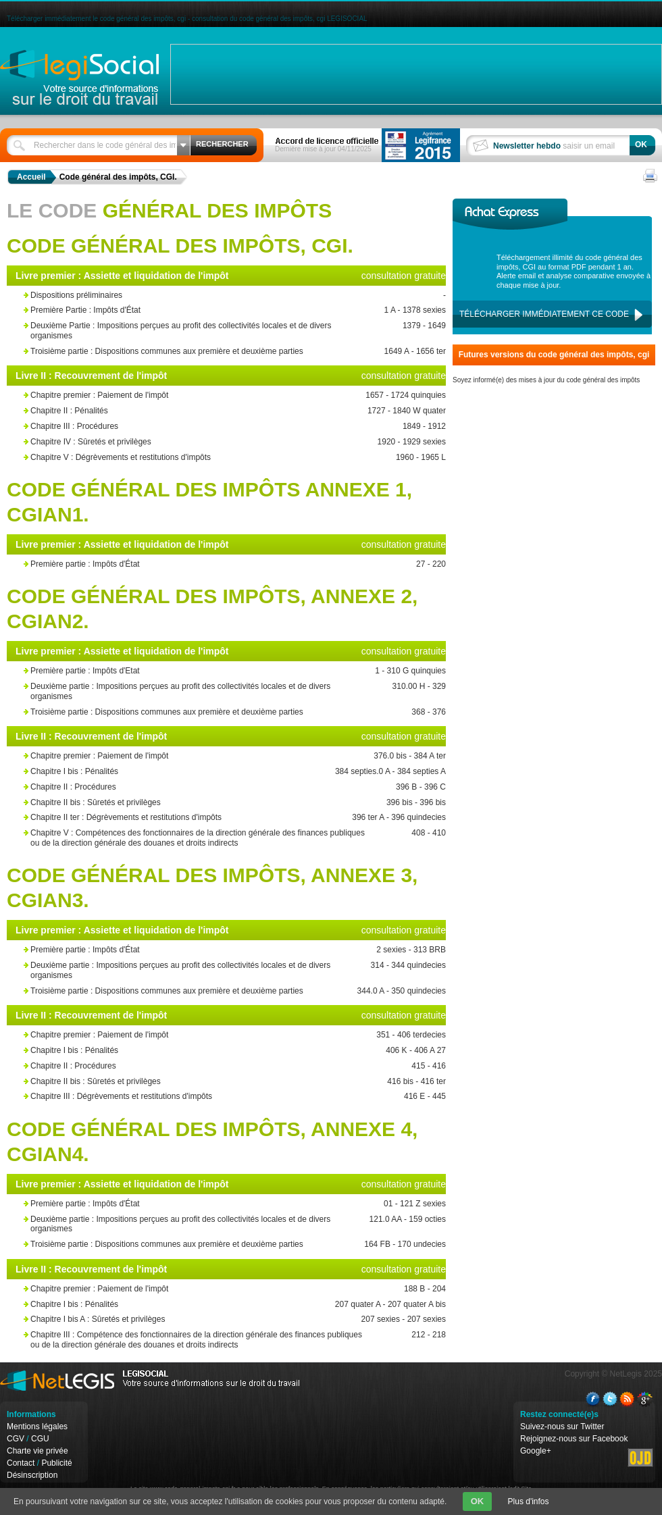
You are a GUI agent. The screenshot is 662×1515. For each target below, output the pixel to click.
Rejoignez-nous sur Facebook (574, 1438)
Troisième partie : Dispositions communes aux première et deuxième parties (201, 351)
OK (477, 1501)
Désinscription (32, 1475)
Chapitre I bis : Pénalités (201, 772)
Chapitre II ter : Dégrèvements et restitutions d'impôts (201, 818)
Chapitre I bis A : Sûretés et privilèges (201, 1319)
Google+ (535, 1451)
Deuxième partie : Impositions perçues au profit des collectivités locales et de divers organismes (201, 691)
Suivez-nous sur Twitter (562, 1426)
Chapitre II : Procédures (201, 787)
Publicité (56, 1463)
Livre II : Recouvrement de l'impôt (91, 375)
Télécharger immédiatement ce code (544, 314)
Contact (20, 1463)
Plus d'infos (528, 1501)
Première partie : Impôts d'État (201, 564)
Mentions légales (37, 1426)
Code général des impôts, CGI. (118, 177)
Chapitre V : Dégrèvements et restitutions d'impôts (201, 458)
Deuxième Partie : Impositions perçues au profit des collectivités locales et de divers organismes (201, 330)
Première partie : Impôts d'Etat (201, 671)
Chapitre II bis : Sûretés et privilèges (201, 803)
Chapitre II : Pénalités (201, 411)
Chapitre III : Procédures (201, 426)
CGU (40, 1438)
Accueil (31, 177)
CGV (15, 1438)
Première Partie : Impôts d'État (201, 310)
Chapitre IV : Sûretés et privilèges (201, 442)
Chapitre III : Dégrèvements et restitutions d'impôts (201, 1097)
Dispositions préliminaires (201, 295)
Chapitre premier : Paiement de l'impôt (201, 395)
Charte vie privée (37, 1451)
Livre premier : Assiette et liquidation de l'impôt (122, 275)
